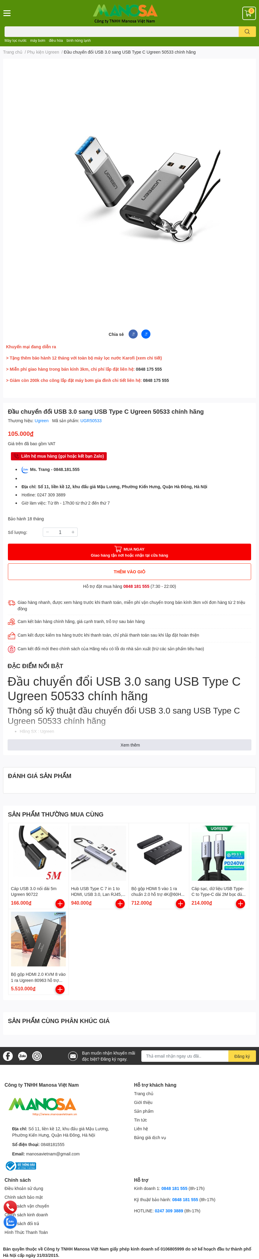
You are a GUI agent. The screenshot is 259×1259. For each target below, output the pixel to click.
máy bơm (37, 40)
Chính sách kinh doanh (26, 1214)
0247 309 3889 (169, 1210)
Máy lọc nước (16, 40)
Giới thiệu (143, 1102)
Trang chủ (143, 1093)
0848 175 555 (149, 369)
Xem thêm (130, 744)
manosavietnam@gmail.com (53, 1153)
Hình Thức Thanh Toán (26, 1232)
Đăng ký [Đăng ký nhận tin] (242, 1056)
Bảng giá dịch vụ (150, 1137)
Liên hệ (141, 1128)
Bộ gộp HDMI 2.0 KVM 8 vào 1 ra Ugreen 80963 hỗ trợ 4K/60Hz (38, 980)
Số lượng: (17, 532)
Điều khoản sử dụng (24, 1188)
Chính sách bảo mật (24, 1197)
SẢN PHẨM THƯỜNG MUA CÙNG (55, 814)
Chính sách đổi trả (22, 1223)
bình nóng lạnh (78, 40)
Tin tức (140, 1119)
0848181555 (53, 1144)
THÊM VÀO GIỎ (129, 571)
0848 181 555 (136, 586)
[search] (247, 31)
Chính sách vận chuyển (27, 1205)
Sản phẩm (143, 1111)
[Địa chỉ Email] (198, 1056)
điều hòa (56, 40)
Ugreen (42, 420)
